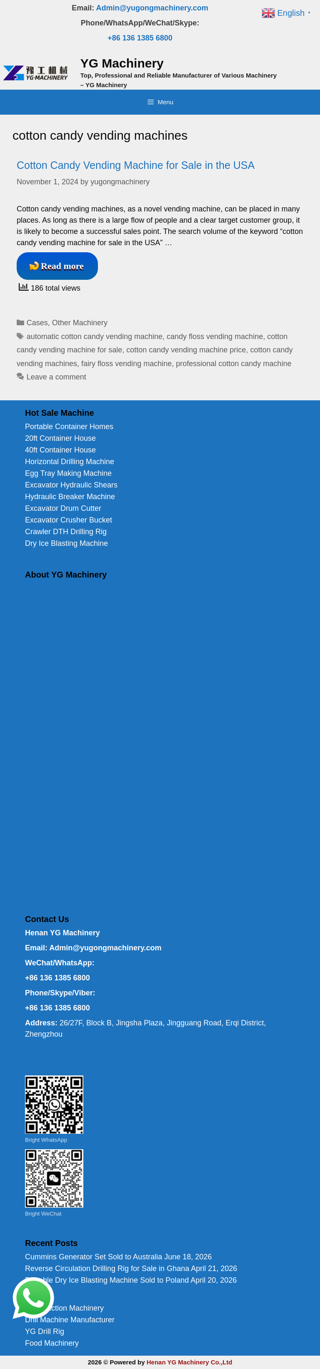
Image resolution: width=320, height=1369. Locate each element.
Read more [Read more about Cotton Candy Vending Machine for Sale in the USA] (62, 266)
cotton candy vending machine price (186, 350)
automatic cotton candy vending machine (94, 336)
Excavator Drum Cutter (63, 508)
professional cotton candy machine (233, 363)
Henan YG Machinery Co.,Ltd (189, 1362)
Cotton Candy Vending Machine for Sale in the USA (136, 165)
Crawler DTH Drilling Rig (66, 532)
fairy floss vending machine (126, 363)
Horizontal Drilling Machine (69, 461)
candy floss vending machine (215, 336)
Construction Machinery (64, 1308)
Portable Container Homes (69, 426)
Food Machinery (52, 1343)
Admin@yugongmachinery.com (152, 8)
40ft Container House (60, 450)
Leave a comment (56, 377)
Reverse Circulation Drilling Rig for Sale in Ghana (107, 1268)
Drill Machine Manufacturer (70, 1320)
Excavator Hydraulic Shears (71, 485)
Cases (37, 323)
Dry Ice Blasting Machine (66, 543)
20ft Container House (60, 438)
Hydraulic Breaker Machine (70, 496)
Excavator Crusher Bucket (68, 520)
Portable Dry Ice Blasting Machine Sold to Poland (107, 1280)
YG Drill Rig (44, 1331)
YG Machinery (122, 63)
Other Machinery (80, 323)
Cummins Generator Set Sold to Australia (93, 1257)
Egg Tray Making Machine (68, 473)
